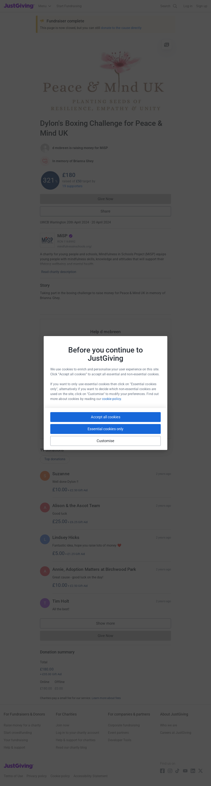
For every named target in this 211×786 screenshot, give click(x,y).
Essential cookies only (105, 429)
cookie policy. (112, 399)
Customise (106, 441)
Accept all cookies (105, 417)
